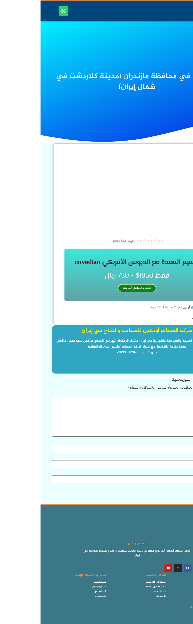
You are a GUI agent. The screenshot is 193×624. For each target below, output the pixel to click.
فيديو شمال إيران (162, 317)
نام (179, 442)
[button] (189, 11)
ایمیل (177, 458)
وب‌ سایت (175, 473)
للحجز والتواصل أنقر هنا (96, 288)
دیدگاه (177, 394)
